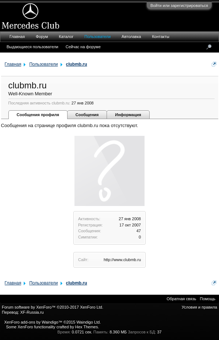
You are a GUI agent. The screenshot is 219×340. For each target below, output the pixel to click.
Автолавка (131, 36)
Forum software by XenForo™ (52, 307)
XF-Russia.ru (31, 312)
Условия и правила (199, 307)
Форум (42, 36)
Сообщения (87, 114)
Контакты (160, 36)
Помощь (208, 299)
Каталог (66, 36)
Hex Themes (86, 327)
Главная (17, 36)
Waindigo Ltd (88, 322)
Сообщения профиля (38, 114)
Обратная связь (181, 299)
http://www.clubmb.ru (122, 259)
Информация (128, 114)
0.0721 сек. (82, 332)
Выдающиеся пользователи (32, 47)
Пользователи (97, 36)
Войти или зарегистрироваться (179, 5)
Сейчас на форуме (83, 47)
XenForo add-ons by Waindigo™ (33, 322)
